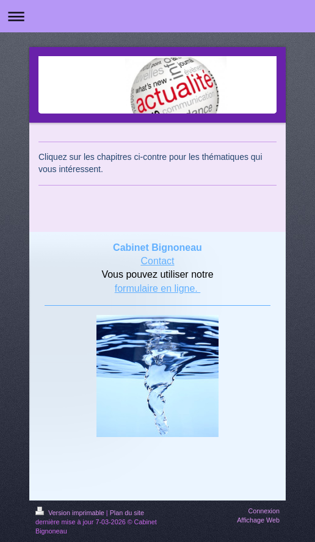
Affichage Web (258, 520)
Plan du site (127, 512)
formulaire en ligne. (158, 288)
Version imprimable (70, 512)
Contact (157, 261)
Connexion (264, 511)
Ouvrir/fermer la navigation (157, 16)
